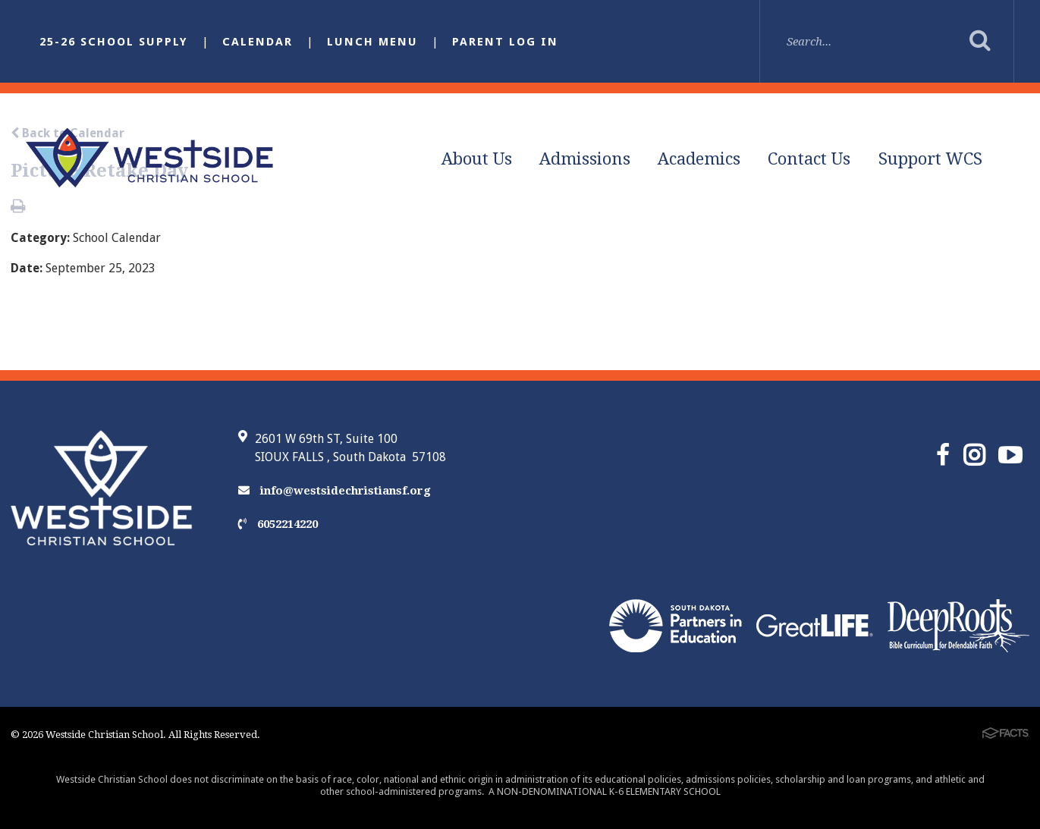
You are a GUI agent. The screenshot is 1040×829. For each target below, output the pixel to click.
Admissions (584, 158)
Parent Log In (505, 42)
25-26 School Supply (113, 42)
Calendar (257, 42)
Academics (699, 158)
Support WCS (930, 158)
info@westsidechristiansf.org (334, 491)
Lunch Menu (372, 42)
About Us (476, 158)
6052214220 (278, 524)
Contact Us (809, 158)
